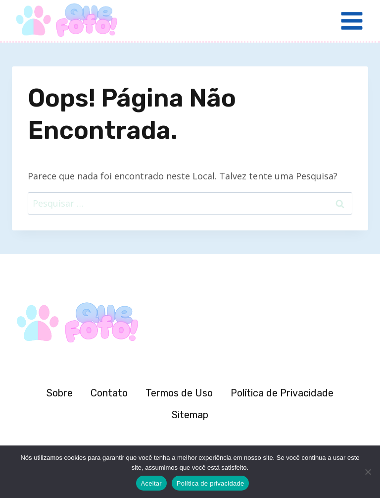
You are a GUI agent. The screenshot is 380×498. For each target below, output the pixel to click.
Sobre (60, 393)
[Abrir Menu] (351, 20)
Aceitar (151, 483)
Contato (109, 393)
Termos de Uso (179, 393)
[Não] (368, 472)
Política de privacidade (210, 483)
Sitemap (190, 415)
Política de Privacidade (282, 393)
